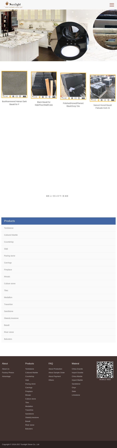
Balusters (8, 339)
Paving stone (9, 256)
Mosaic (7, 276)
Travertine (8, 304)
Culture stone (9, 283)
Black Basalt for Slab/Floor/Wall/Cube (44, 106)
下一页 (61, 196)
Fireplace (8, 270)
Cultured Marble (11, 235)
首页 (47, 196)
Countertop (9, 242)
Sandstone (8, 311)
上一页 (52, 196)
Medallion (8, 297)
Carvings (8, 263)
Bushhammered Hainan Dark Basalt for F (14, 104)
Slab (6, 249)
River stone (9, 332)
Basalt (6, 325)
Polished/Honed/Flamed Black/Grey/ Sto (73, 108)
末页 (66, 196)
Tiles (6, 290)
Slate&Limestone (11, 318)
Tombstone (8, 228)
